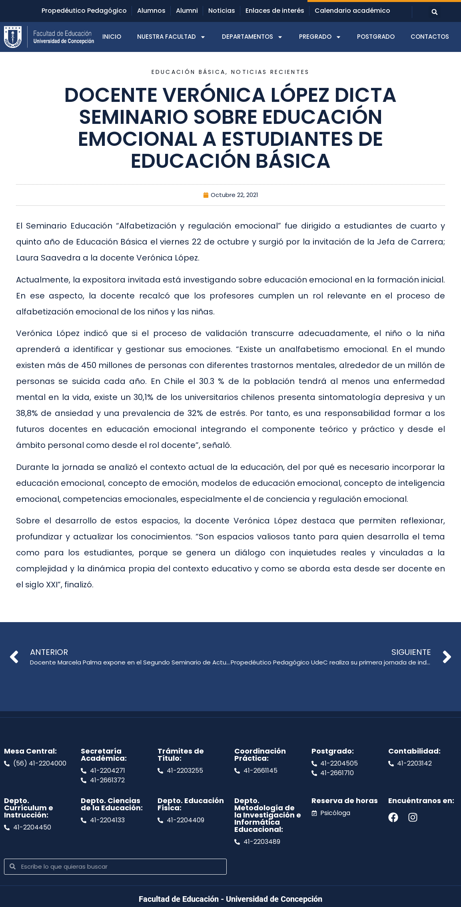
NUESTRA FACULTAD (171, 37)
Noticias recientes (270, 72)
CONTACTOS (430, 36)
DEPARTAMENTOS (252, 37)
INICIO (111, 36)
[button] (435, 12)
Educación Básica (189, 72)
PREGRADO (320, 37)
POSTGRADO (376, 36)
